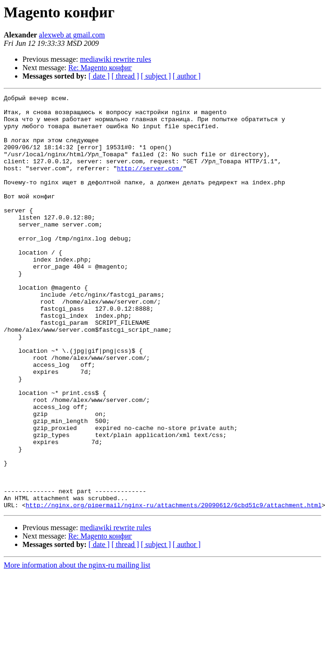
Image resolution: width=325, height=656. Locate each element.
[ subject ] (156, 76)
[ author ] (187, 76)
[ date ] (99, 76)
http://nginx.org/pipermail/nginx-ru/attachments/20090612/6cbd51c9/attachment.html (174, 587)
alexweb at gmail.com (72, 35)
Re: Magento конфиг (100, 68)
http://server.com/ (150, 183)
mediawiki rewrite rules (115, 59)
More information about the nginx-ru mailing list (77, 648)
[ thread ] (125, 76)
